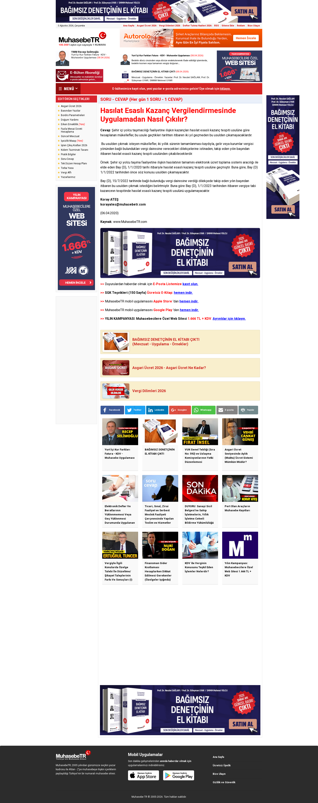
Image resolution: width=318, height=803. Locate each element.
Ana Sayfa (128, 25)
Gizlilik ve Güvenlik (224, 782)
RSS (216, 25)
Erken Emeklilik (73, 124)
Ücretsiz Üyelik (222, 765)
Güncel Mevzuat (70, 136)
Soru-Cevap (67, 159)
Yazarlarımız (68, 177)
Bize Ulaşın (254, 25)
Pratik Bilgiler (68, 154)
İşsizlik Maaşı (72, 140)
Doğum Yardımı (69, 119)
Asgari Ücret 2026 (146, 25)
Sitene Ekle (228, 25)
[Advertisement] (76, 360)
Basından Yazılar (70, 110)
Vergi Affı (66, 172)
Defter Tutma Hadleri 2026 (197, 25)
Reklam (241, 25)
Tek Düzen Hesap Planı (74, 163)
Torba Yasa (67, 168)
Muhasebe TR (139, 796)
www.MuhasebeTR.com (130, 222)
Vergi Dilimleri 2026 (169, 25)
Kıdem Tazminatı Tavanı (74, 149)
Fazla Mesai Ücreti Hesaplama (71, 130)
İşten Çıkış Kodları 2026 (74, 145)
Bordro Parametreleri (73, 115)
